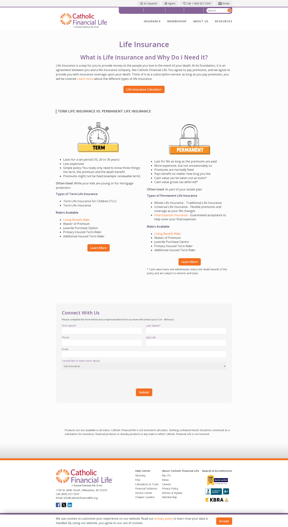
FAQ (137, 480)
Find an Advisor (131, 10)
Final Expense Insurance (171, 215)
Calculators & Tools (147, 484)
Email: (59, 498)
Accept (224, 521)
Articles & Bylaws (172, 493)
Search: (212, 10)
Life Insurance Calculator (144, 89)
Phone (65, 337)
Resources (223, 21)
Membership (177, 21)
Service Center (143, 493)
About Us (200, 21)
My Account (194, 10)
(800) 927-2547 (70, 494)
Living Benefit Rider (76, 220)
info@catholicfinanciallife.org (80, 498)
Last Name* (153, 325)
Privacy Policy (170, 488)
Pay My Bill (175, 10)
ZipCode (151, 337)
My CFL (166, 475)
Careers (166, 484)
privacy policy (163, 519)
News (165, 480)
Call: (58, 494)
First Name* (69, 325)
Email (65, 349)
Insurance (152, 21)
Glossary (140, 475)
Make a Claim (154, 10)
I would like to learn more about (81, 360)
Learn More (98, 248)
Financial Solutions (146, 488)
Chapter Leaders (145, 497)
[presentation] (90, 378)
